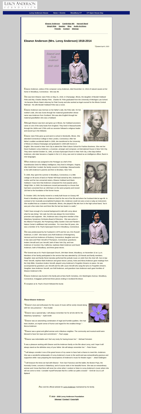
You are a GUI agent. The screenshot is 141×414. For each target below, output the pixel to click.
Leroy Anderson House (38, 13)
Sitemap (75, 29)
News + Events (59, 13)
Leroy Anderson (69, 387)
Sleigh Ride (51, 26)
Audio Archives (80, 26)
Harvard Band (82, 24)
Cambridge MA (68, 24)
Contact (66, 29)
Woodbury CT (76, 13)
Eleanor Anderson (52, 24)
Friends (58, 29)
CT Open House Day (95, 13)
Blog (69, 26)
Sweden (62, 26)
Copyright (75, 399)
